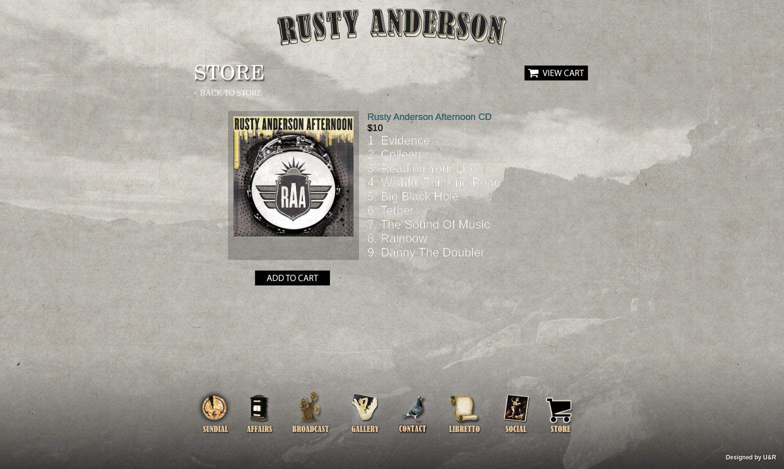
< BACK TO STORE (228, 92)
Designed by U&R (751, 457)
